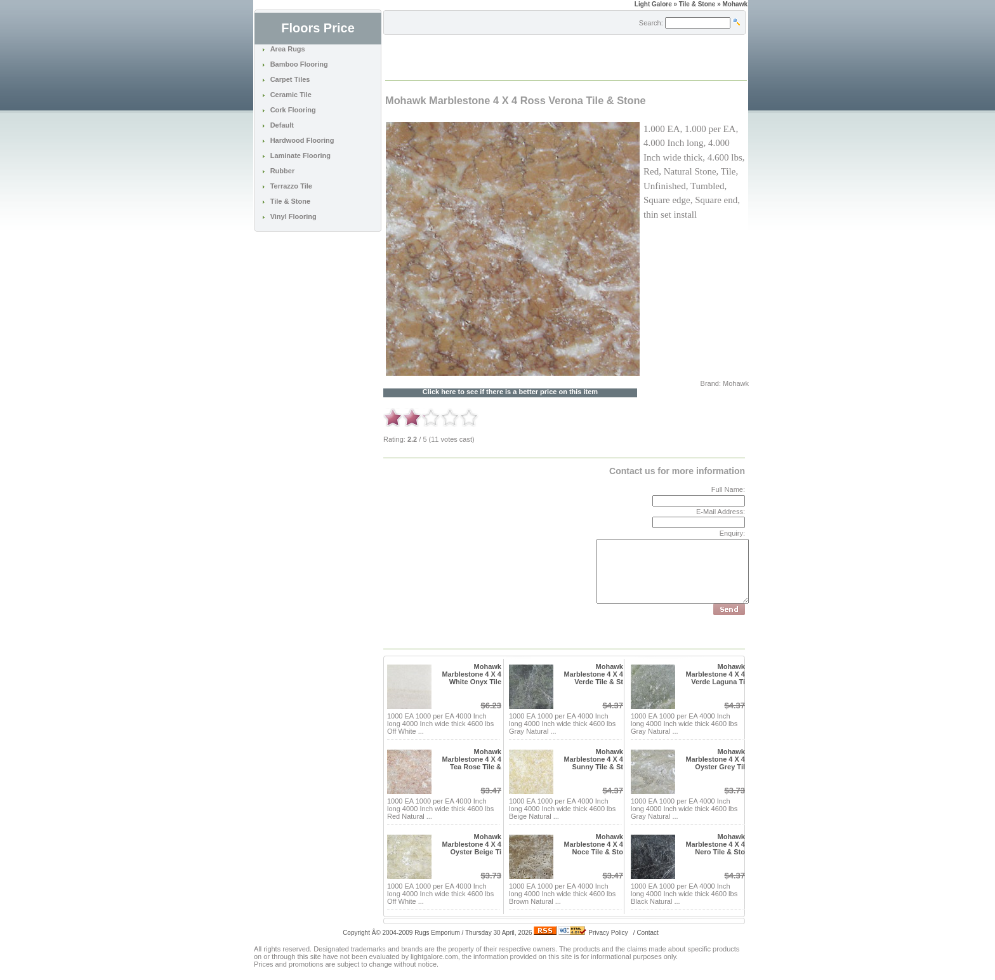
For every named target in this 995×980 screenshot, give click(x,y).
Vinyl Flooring (293, 216)
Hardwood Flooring (302, 140)
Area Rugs (287, 49)
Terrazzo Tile (291, 186)
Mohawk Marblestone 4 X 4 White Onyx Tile (471, 674)
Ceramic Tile (291, 94)
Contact (647, 932)
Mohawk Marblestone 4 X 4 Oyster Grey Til (715, 759)
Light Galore (653, 4)
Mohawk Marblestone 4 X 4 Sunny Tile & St (593, 759)
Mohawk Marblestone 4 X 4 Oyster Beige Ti (471, 844)
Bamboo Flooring (299, 64)
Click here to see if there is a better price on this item (510, 391)
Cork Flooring (293, 110)
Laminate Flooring (300, 155)
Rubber (282, 171)
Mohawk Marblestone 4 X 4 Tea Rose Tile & (471, 759)
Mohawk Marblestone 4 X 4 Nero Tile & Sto (715, 844)
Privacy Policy (608, 932)
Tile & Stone (290, 201)
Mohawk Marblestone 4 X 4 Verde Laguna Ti (715, 674)
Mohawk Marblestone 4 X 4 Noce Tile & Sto (593, 844)
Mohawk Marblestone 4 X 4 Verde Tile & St (593, 674)
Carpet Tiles (290, 79)
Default (282, 125)
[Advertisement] (534, 56)
